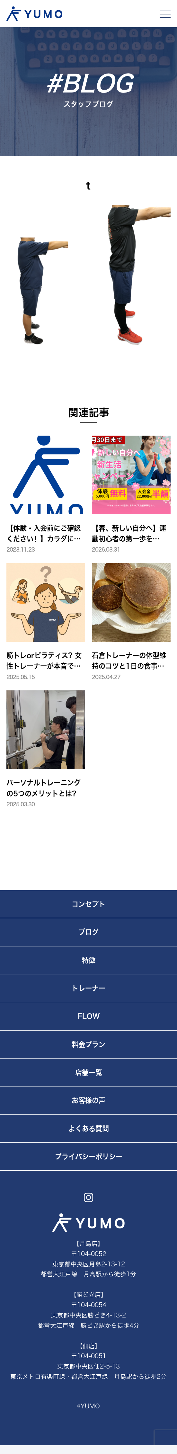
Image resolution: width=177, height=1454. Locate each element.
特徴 (88, 960)
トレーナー (88, 988)
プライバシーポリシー (88, 1156)
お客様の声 (88, 1100)
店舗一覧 (88, 1072)
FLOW (89, 1016)
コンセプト (88, 904)
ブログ (88, 931)
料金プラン (88, 1044)
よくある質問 (88, 1128)
